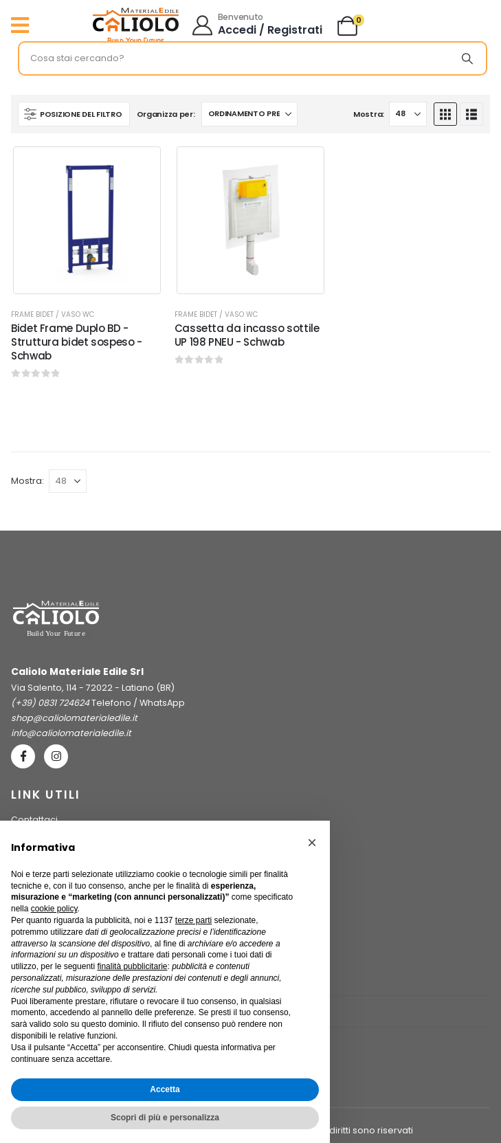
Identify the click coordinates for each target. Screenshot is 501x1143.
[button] (74, 114)
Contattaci (34, 819)
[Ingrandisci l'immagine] (136, 12)
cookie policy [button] (54, 908)
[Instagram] (56, 756)
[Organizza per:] (249, 114)
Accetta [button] (164, 1089)
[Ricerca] (467, 58)
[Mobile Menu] (23, 25)
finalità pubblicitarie (132, 966)
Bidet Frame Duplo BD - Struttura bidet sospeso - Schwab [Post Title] (76, 342)
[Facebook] (23, 756)
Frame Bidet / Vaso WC (52, 314)
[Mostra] (408, 114)
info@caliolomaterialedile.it (71, 733)
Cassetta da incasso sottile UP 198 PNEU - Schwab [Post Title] (247, 335)
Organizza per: (166, 114)
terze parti (193, 920)
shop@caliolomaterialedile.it (74, 718)
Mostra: (368, 114)
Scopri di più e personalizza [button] (165, 1117)
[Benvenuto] (258, 25)
